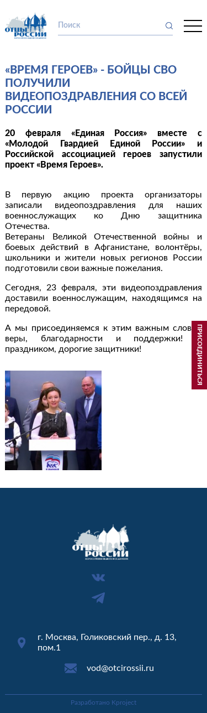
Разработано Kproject (103, 702)
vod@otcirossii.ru (120, 668)
